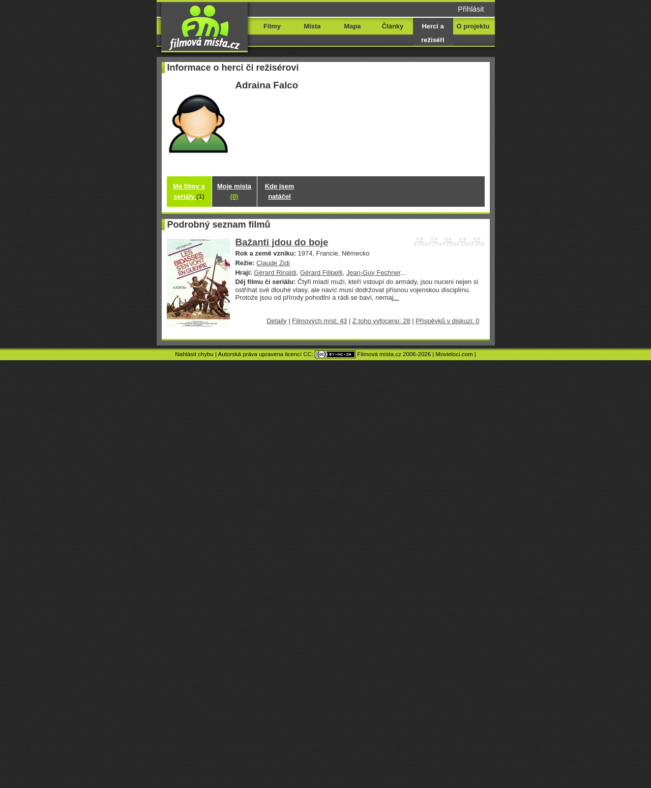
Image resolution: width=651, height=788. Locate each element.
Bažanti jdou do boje (282, 242)
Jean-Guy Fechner (373, 272)
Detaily (277, 321)
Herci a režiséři (432, 33)
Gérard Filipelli (321, 272)
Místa (312, 26)
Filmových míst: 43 (319, 321)
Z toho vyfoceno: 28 (381, 321)
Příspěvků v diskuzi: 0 (447, 321)
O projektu (473, 26)
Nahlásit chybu (194, 354)
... (396, 297)
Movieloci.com (454, 354)
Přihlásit (471, 9)
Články (392, 26)
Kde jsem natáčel (279, 191)
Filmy (272, 26)
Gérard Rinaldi (275, 272)
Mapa (352, 26)
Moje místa (234, 191)
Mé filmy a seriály (189, 191)
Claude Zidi (273, 263)
